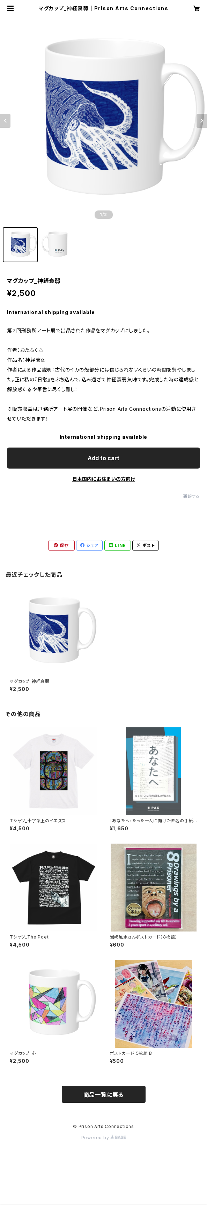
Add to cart (103, 458)
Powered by (103, 1137)
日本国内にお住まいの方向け (103, 479)
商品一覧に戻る (103, 1094)
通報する (191, 496)
